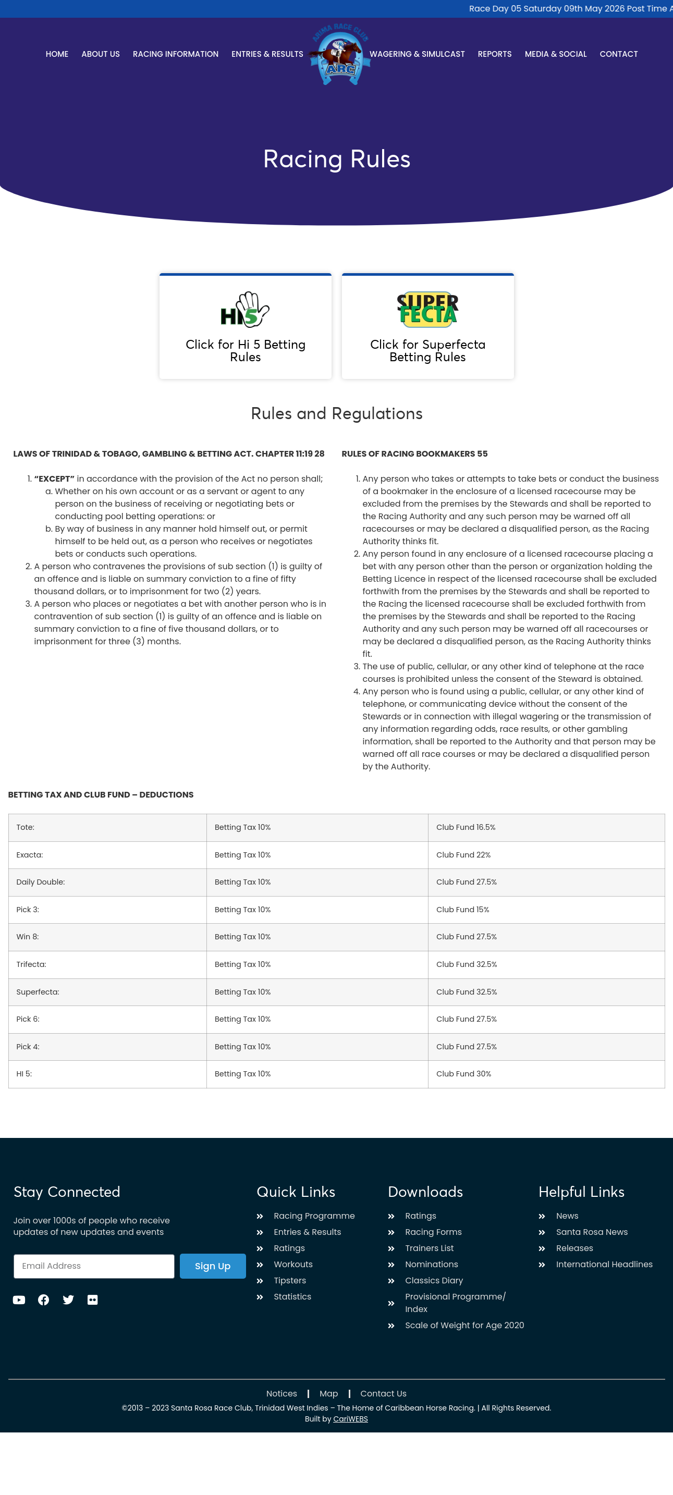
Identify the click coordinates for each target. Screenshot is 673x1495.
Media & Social (556, 53)
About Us (100, 53)
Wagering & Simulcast (417, 53)
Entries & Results (267, 53)
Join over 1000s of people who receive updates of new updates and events (92, 1226)
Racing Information (175, 53)
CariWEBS (350, 1419)
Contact (619, 53)
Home (57, 53)
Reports (495, 53)
